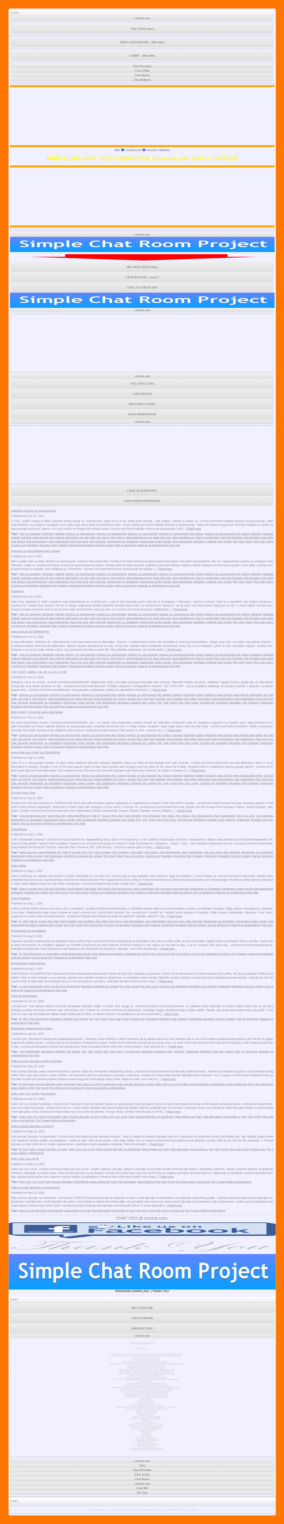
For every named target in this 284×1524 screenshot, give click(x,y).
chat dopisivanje (182, 541)
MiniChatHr (146, 1399)
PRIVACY (184, 1510)
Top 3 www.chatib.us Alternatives (105, 1088)
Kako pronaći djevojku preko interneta (36, 1061)
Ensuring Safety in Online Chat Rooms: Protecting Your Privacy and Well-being (146, 1356)
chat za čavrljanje (30, 533)
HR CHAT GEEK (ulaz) (142, 267)
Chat (142, 1465)
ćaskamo (26, 537)
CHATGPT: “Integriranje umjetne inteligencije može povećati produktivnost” (146, 1379)
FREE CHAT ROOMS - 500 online (142, 42)
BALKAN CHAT (142, 1328)
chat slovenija (97, 541)
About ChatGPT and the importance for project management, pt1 (146, 1374)
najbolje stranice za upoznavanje (75, 533)
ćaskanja (268, 533)
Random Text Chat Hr (146, 1403)
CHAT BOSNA (142, 393)
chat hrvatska (251, 537)
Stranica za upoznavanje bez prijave (35, 551)
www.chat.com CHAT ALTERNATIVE (35, 752)
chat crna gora (79, 541)
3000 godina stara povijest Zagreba (146, 1405)
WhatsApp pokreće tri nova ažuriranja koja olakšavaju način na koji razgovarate (146, 1387)
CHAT (15, 12)
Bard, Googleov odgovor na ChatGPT (146, 1375)
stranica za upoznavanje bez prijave (181, 533)
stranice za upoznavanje (143, 533)
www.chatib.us (20, 1088)
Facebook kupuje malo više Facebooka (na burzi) (146, 1377)
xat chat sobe (87, 537)
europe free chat (215, 537)
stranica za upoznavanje (111, 533)
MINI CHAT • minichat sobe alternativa (37, 712)
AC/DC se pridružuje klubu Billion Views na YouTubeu (146, 1393)
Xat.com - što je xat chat (146, 1411)
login (251, 1084)
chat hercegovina (36, 541)
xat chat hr (102, 537)
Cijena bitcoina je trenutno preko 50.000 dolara (146, 1409)
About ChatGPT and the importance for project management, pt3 (146, 1370)
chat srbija (267, 537)
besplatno (33, 545)
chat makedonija (58, 541)
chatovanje (75, 545)
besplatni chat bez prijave (98, 545)
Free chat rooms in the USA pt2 (146, 1358)
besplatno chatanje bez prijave (213, 541)
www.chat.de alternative (63, 537)
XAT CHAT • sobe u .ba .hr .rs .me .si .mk (38, 671)
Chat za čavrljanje (146, 1415)
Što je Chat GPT (146, 1381)
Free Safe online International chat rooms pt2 (146, 1366)
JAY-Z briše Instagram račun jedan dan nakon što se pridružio (146, 1389)
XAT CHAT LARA (142, 383)
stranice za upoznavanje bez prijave (227, 533)
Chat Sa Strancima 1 (146, 1446)
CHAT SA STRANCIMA (142, 287)
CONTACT (172, 1510)
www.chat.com (162, 537)
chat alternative (264, 1084)
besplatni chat (48, 545)
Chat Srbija (18, 865)
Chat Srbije (142, 70)
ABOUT (161, 1510)
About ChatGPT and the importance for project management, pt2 (146, 1372)
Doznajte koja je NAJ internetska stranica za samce (146, 1395)
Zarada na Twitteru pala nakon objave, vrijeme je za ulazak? (146, 1391)
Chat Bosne (142, 75)
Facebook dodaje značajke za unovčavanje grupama (146, 1385)
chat (241, 541)
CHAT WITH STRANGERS (142, 500)
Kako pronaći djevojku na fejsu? (32, 1126)
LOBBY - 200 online (142, 55)
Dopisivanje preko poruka (28, 963)
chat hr (200, 537)
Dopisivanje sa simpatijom (28, 930)
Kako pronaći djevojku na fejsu (136, 1084)
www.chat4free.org (183, 537)
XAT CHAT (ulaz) (142, 28)
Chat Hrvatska (20, 898)
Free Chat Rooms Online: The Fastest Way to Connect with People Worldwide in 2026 (146, 1354)
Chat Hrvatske (142, 66)
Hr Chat (142, 1492)
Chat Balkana (142, 79)
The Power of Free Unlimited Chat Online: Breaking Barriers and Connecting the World (146, 1364)
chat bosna (18, 541)
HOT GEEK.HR (142, 1307)
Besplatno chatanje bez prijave (31, 1028)
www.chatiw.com (237, 1084)
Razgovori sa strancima (146, 1413)
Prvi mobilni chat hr (146, 1401)
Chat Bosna (19, 829)
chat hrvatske (234, 537)
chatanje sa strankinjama (152, 545)
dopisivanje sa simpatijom (123, 541)
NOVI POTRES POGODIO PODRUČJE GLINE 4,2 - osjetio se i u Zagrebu (146, 1407)
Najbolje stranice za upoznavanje (33, 510)
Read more (194, 528)
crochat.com (142, 18)
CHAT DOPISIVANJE (142, 414)
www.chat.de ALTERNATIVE (30, 631)
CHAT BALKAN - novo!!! (142, 277)
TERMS (194, 1510)
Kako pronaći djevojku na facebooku (203, 1084)
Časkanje (17, 591)
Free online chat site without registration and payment (146, 1362)
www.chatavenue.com (138, 537)
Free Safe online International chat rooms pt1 (146, 1368)
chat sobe (174, 545)
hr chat (23, 921)
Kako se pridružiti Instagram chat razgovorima (146, 1383)
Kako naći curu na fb (168, 1084)
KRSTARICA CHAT (142, 404)
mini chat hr (117, 537)
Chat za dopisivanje (24, 995)
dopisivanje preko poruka (156, 541)
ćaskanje (255, 533)
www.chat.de (40, 537)
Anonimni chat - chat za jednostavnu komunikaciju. (146, 1397)
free (235, 541)
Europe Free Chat (23, 792)
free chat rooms (263, 541)
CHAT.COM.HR (142, 1318)
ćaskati (15, 537)
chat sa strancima (125, 545)
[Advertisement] (142, 116)
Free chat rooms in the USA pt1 (146, 1360)
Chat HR (142, 1488)
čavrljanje (48, 533)
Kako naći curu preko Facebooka (96, 1084)
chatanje (62, 545)
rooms (249, 541)
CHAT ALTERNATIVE (142, 490)
